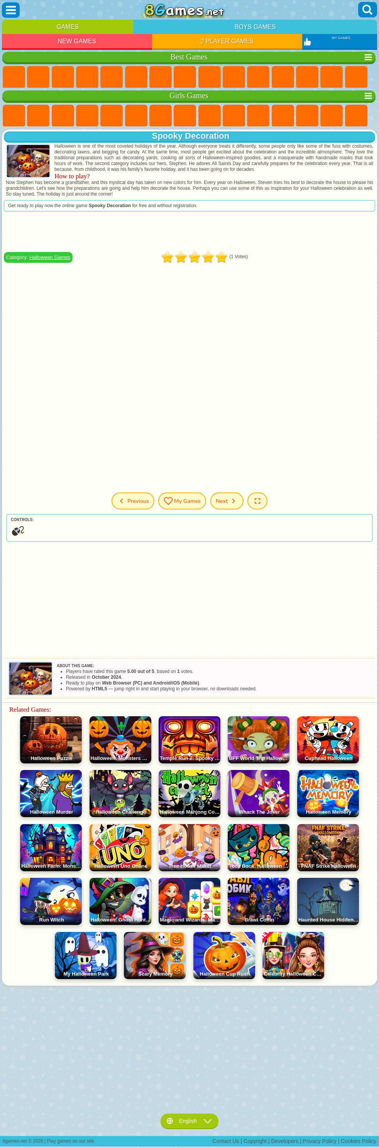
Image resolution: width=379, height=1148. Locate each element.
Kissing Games (307, 116)
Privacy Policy (320, 1141)
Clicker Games (331, 77)
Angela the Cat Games (209, 116)
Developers (284, 1141)
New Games (77, 41)
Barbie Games (87, 116)
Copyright (255, 1141)
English (189, 1121)
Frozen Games (234, 116)
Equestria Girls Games (38, 116)
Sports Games (209, 77)
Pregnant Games (356, 116)
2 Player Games (227, 41)
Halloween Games (49, 257)
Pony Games (14, 116)
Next (227, 501)
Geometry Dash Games (185, 77)
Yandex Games (160, 77)
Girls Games (38, 77)
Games (67, 27)
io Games (258, 77)
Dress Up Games (258, 116)
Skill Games (136, 77)
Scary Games (283, 77)
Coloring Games (185, 116)
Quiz (111, 116)
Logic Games (307, 77)
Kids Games (87, 77)
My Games (182, 501)
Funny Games (234, 77)
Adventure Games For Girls (160, 116)
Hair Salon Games (283, 116)
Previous (133, 501)
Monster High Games (136, 116)
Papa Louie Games (331, 116)
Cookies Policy (358, 1141)
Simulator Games (63, 77)
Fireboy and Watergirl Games (63, 116)
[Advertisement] (189, 231)
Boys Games (255, 27)
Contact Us (225, 1141)
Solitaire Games (356, 77)
